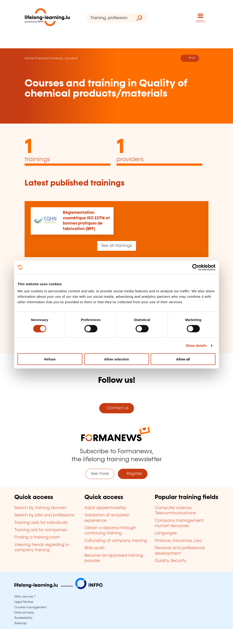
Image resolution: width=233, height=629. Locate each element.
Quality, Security (170, 561)
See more (100, 474)
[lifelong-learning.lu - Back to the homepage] (47, 18)
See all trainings (116, 246)
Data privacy (24, 612)
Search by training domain (40, 508)
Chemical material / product (56, 58)
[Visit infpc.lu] (58, 588)
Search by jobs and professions (44, 515)
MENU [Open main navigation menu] (200, 21)
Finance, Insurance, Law (178, 541)
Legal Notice (23, 601)
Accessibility (23, 617)
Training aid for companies (40, 530)
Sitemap (20, 623)
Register (132, 474)
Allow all (183, 359)
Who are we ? (24, 596)
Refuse (50, 359)
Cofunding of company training (115, 541)
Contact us (116, 408)
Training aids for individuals (41, 523)
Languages (166, 533)
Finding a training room (37, 537)
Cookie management (30, 607)
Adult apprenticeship (105, 508)
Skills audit (94, 548)
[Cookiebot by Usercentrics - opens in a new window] (195, 267)
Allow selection (116, 359)
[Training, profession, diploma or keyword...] (109, 18)
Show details (196, 345)
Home (29, 58)
